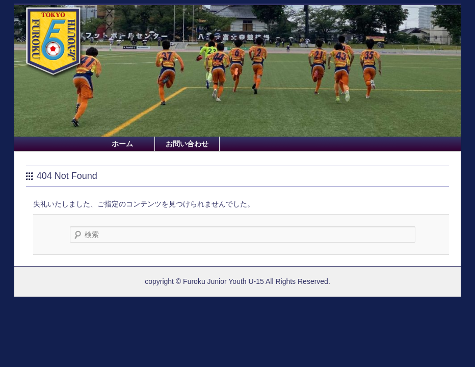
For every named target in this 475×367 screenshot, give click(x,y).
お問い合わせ (187, 144)
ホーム (122, 144)
